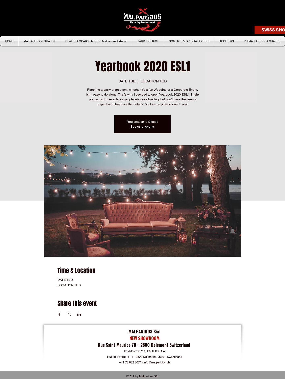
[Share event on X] (69, 314)
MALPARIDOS (140, 331)
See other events (142, 126)
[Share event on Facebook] (59, 314)
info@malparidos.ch (157, 362)
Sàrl (157, 331)
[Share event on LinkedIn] (79, 314)
